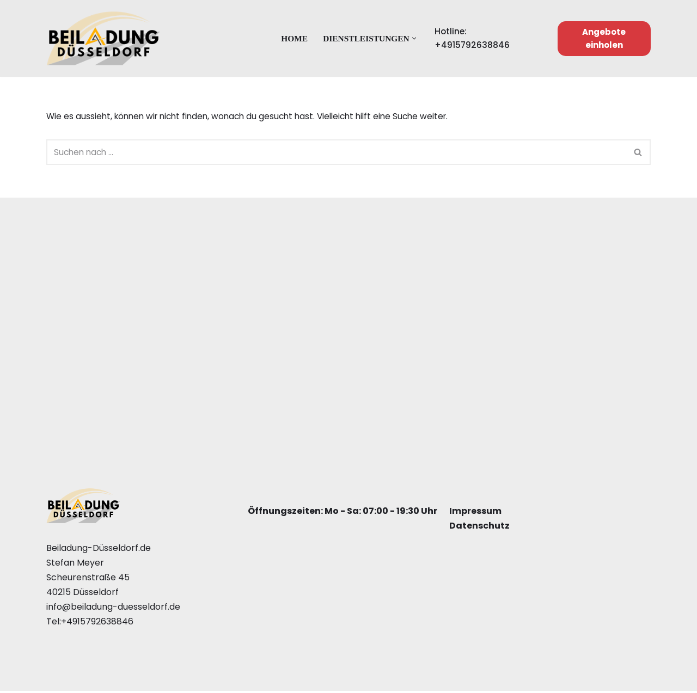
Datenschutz (479, 528)
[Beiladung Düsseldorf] (103, 38)
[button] (416, 38)
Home (293, 38)
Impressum (475, 513)
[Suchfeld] (336, 153)
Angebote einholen (605, 38)
